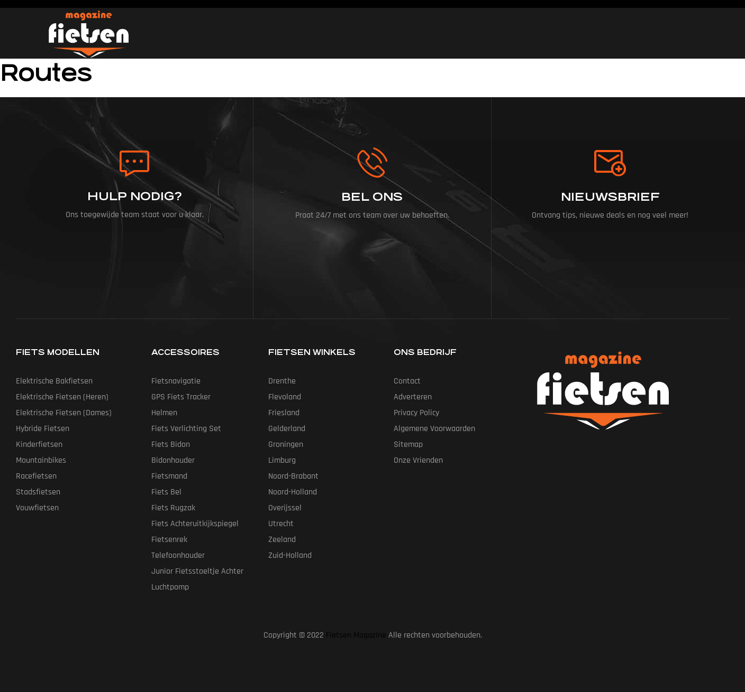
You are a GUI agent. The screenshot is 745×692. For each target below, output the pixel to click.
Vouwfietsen (37, 507)
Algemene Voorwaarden (434, 428)
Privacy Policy (416, 412)
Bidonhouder (173, 460)
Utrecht (281, 523)
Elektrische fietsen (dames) (64, 412)
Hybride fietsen (42, 428)
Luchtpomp (170, 587)
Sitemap (408, 444)
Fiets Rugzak (173, 507)
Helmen (164, 412)
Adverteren (413, 397)
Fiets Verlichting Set (186, 428)
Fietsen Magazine (356, 635)
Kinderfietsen (39, 444)
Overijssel (285, 507)
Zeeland (282, 539)
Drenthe (282, 381)
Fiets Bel (166, 492)
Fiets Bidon (170, 444)
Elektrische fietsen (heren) (62, 397)
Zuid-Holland (290, 555)
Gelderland (286, 428)
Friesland (283, 412)
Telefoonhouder (178, 555)
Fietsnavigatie (176, 381)
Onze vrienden (418, 460)
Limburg (282, 460)
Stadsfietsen (38, 492)
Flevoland (284, 397)
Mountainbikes (41, 460)
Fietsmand (169, 476)
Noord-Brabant (293, 476)
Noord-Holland (292, 492)
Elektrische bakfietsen (54, 381)
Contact (407, 381)
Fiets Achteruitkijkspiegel (195, 523)
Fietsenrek (169, 539)
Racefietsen (36, 476)
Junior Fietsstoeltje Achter (197, 571)
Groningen (285, 444)
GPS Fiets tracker (181, 397)
